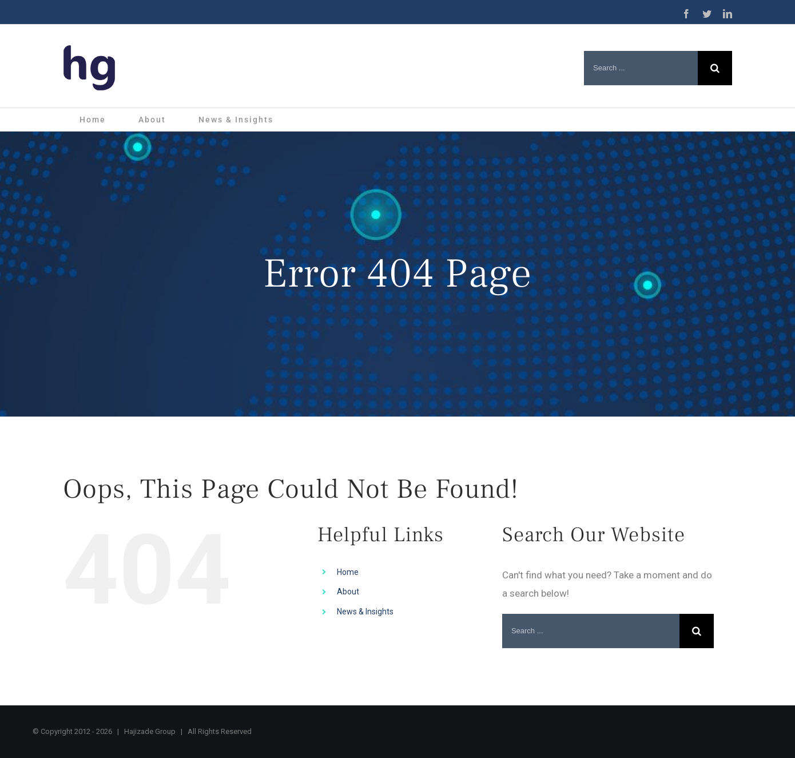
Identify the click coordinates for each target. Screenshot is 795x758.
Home (348, 572)
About (348, 591)
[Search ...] (641, 68)
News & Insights (365, 611)
